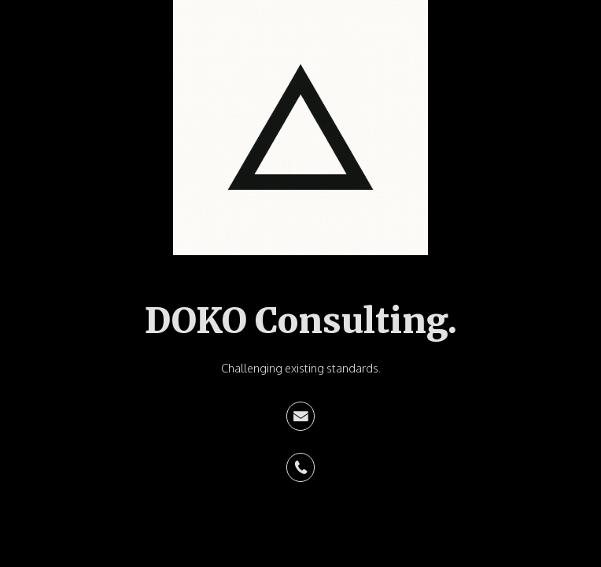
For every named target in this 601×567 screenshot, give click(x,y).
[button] (300, 416)
